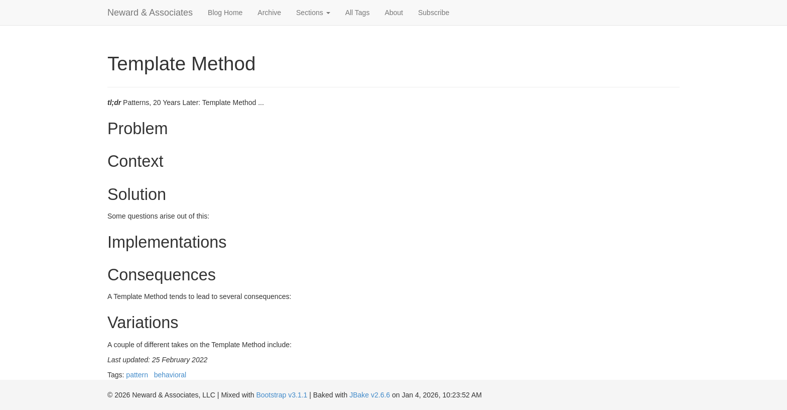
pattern (137, 375)
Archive (269, 13)
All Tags (357, 13)
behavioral (170, 375)
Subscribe (433, 13)
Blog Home (225, 13)
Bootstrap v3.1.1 (281, 395)
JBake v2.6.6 (369, 395)
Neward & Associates (150, 13)
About (393, 13)
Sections (313, 13)
